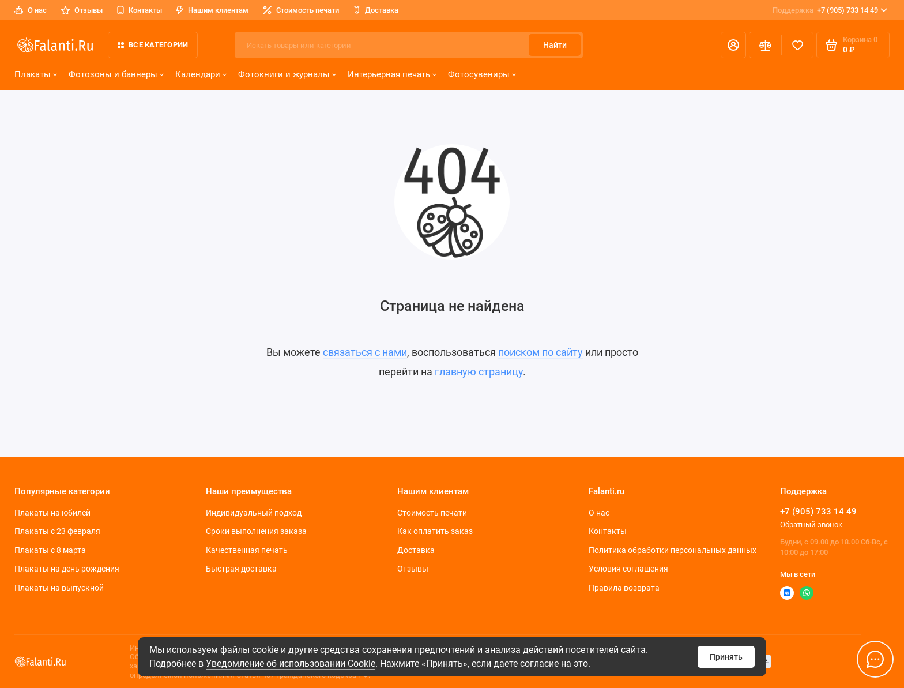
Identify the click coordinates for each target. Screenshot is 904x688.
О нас (30, 10)
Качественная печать (247, 550)
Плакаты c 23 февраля (57, 531)
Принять (726, 656)
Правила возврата (624, 587)
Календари (201, 74)
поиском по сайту (540, 352)
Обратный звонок (811, 524)
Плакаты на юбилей (52, 512)
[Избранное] (797, 45)
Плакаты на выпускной (59, 587)
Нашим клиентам (212, 10)
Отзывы (82, 10)
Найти (555, 45)
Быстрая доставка (241, 568)
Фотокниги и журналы (287, 74)
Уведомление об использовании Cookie (290, 663)
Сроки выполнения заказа (256, 531)
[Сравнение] (765, 45)
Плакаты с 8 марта (50, 550)
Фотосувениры (482, 74)
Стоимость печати (301, 10)
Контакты (139, 10)
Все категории (153, 44)
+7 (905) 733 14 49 (830, 10)
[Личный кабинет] (733, 45)
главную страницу (479, 372)
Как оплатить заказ (435, 531)
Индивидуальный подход (254, 512)
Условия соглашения (628, 568)
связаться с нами (365, 352)
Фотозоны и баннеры (116, 74)
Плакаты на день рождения (66, 568)
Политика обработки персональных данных (672, 550)
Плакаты (35, 74)
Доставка (375, 10)
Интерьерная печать (392, 74)
